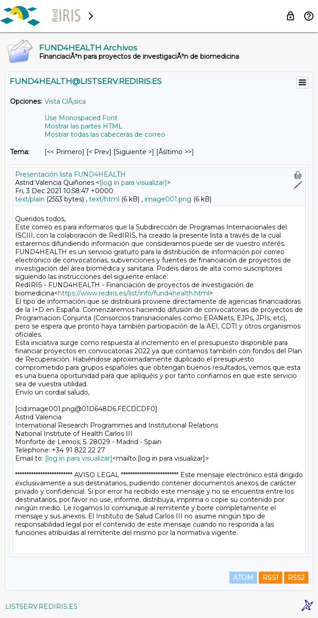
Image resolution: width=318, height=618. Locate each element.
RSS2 (296, 577)
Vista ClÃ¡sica (65, 101)
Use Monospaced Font (81, 118)
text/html (104, 199)
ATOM (243, 577)
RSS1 (270, 577)
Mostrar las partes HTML (84, 126)
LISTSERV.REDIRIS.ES (41, 606)
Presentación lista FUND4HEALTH (70, 174)
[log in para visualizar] (133, 182)
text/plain (30, 199)
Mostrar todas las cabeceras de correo (105, 134)
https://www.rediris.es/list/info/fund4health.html (133, 293)
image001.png (168, 199)
